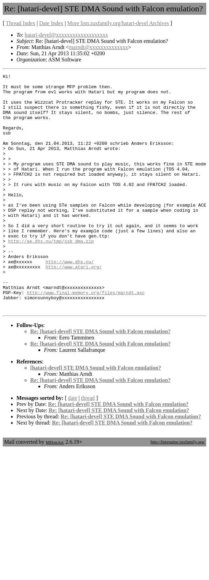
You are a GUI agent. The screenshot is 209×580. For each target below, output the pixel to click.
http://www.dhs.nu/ (70, 300)
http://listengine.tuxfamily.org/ (177, 489)
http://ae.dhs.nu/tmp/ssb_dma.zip (51, 275)
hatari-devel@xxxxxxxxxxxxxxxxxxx (66, 35)
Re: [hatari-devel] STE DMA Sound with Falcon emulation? (100, 379)
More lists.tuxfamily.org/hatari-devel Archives (118, 23)
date (72, 445)
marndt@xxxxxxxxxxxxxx (98, 47)
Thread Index (20, 23)
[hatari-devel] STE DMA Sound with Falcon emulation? (95, 415)
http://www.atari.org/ (74, 306)
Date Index (51, 23)
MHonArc (55, 489)
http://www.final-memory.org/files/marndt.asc (85, 337)
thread (88, 445)
